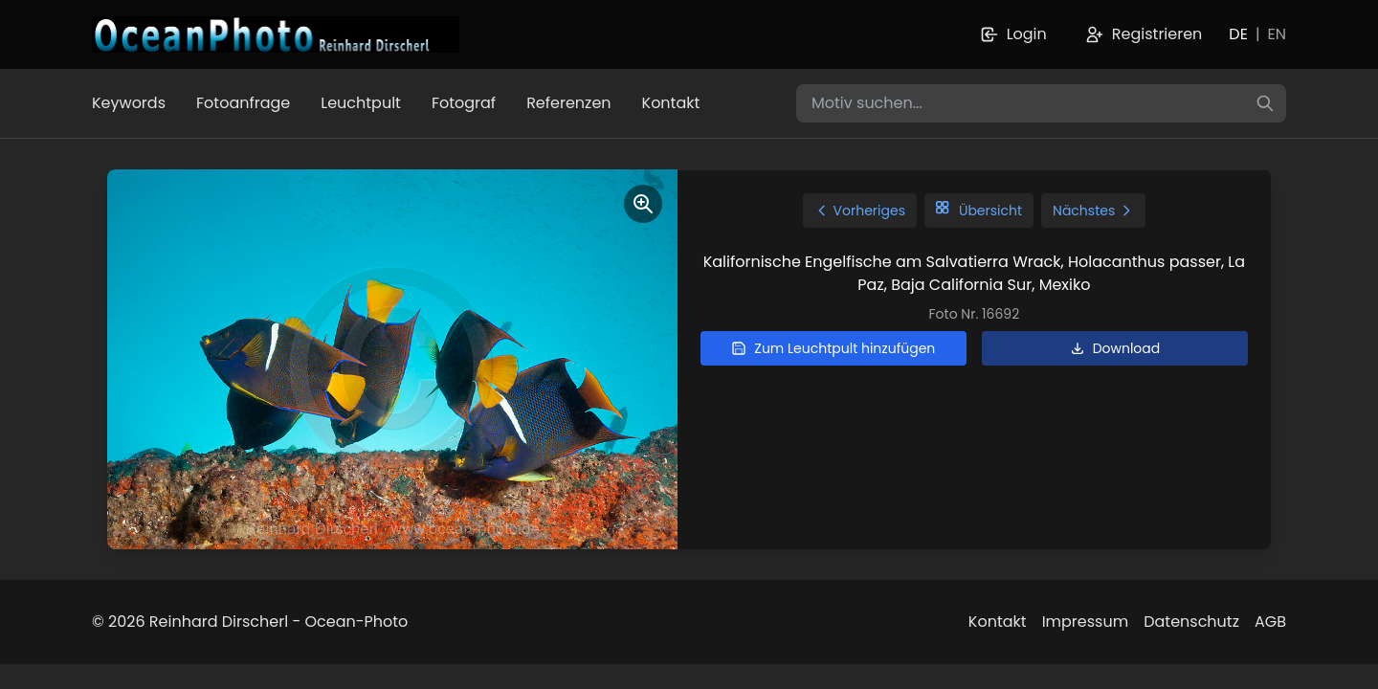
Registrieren (1144, 34)
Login (1013, 34)
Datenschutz (1191, 622)
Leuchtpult (361, 103)
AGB (1270, 622)
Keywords (129, 103)
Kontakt (671, 103)
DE (1238, 34)
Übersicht (979, 210)
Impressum (1085, 622)
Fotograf (464, 103)
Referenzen (568, 103)
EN (1277, 34)
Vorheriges (859, 210)
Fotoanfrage (243, 103)
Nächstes (1093, 210)
